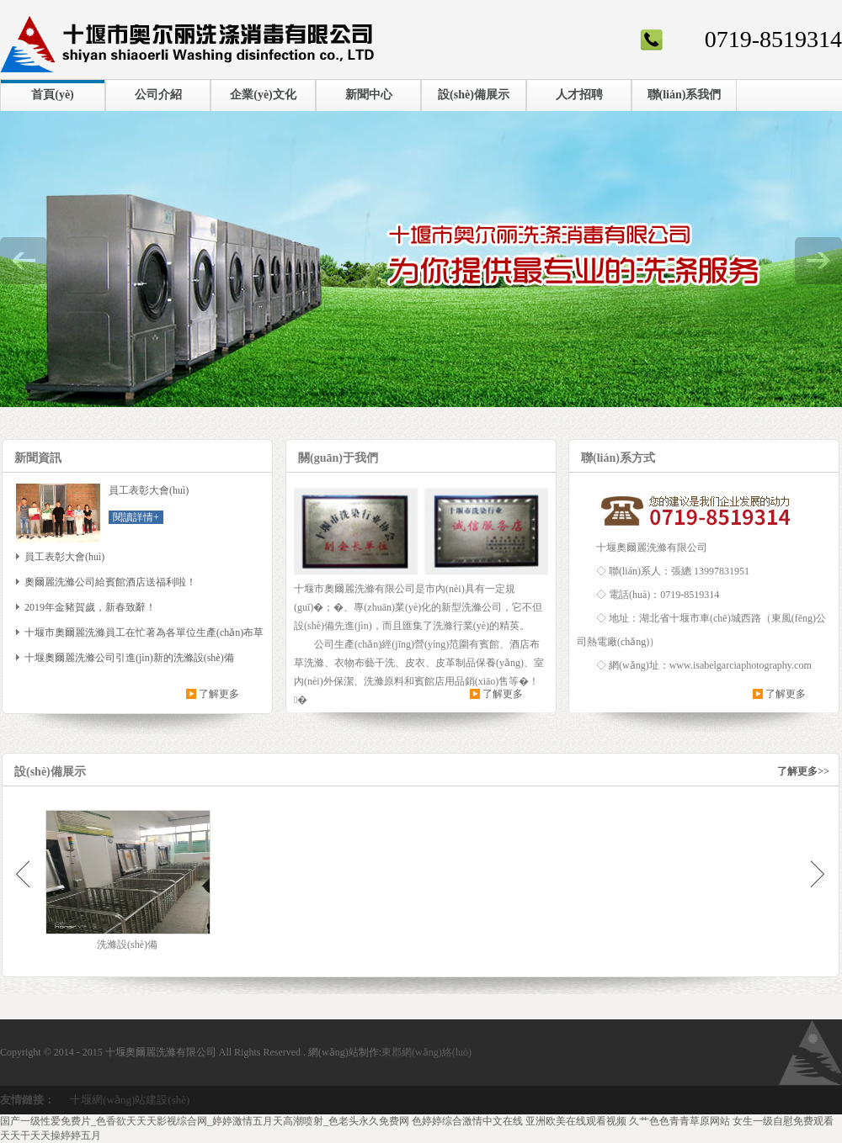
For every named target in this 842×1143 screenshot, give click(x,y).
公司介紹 (158, 94)
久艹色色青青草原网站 (679, 1121)
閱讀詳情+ (136, 517)
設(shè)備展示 (473, 94)
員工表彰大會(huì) (64, 557)
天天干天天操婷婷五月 (50, 1135)
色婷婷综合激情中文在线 (467, 1121)
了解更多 (219, 694)
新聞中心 (368, 94)
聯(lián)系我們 (684, 94)
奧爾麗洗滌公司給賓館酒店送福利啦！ (110, 582)
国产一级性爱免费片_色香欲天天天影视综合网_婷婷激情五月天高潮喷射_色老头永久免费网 (204, 1121)
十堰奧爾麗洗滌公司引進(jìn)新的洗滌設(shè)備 (129, 658)
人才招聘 (579, 94)
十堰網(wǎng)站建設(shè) (129, 1099)
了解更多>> (803, 771)
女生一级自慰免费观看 (783, 1121)
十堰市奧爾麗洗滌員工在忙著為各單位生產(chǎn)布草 (144, 632)
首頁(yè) (52, 94)
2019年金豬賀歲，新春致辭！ (90, 607)
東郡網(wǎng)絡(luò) (426, 1052)
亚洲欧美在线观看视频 (575, 1121)
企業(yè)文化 (263, 94)
